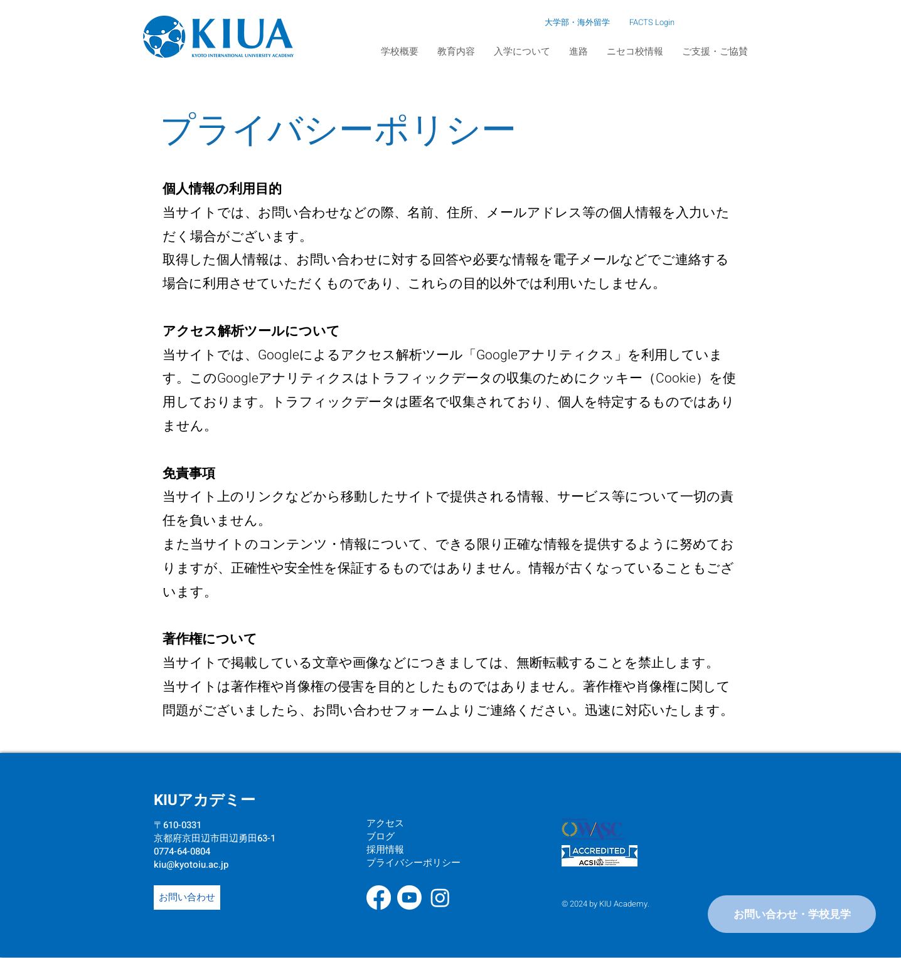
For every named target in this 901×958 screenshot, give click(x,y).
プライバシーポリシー (413, 863)
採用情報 (385, 849)
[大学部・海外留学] (539, 22)
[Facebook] (378, 897)
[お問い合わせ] (187, 897)
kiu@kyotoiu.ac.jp (191, 864)
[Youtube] (409, 897)
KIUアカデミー (204, 800)
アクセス (385, 823)
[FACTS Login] (653, 22)
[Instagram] (440, 897)
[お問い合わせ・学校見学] (792, 914)
